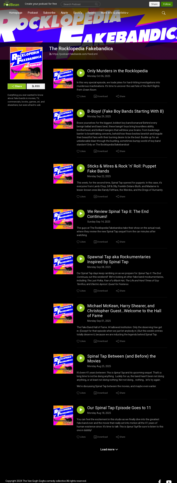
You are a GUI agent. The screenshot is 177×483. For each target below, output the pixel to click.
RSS (36, 86)
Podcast (33, 12)
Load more (109, 449)
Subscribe (49, 12)
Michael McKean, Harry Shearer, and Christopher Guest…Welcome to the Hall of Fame (124, 310)
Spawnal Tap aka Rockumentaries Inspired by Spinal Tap (119, 259)
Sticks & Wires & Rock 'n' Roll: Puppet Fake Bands (121, 169)
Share (17, 86)
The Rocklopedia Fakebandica (81, 48)
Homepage (15, 12)
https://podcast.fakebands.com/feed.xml (73, 54)
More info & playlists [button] (113, 12)
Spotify (77, 12)
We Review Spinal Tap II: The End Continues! (118, 214)
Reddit (91, 12)
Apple (64, 12)
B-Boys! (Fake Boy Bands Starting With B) (125, 111)
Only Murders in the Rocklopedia (117, 70)
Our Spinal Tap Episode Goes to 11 (119, 407)
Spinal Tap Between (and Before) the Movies (121, 359)
